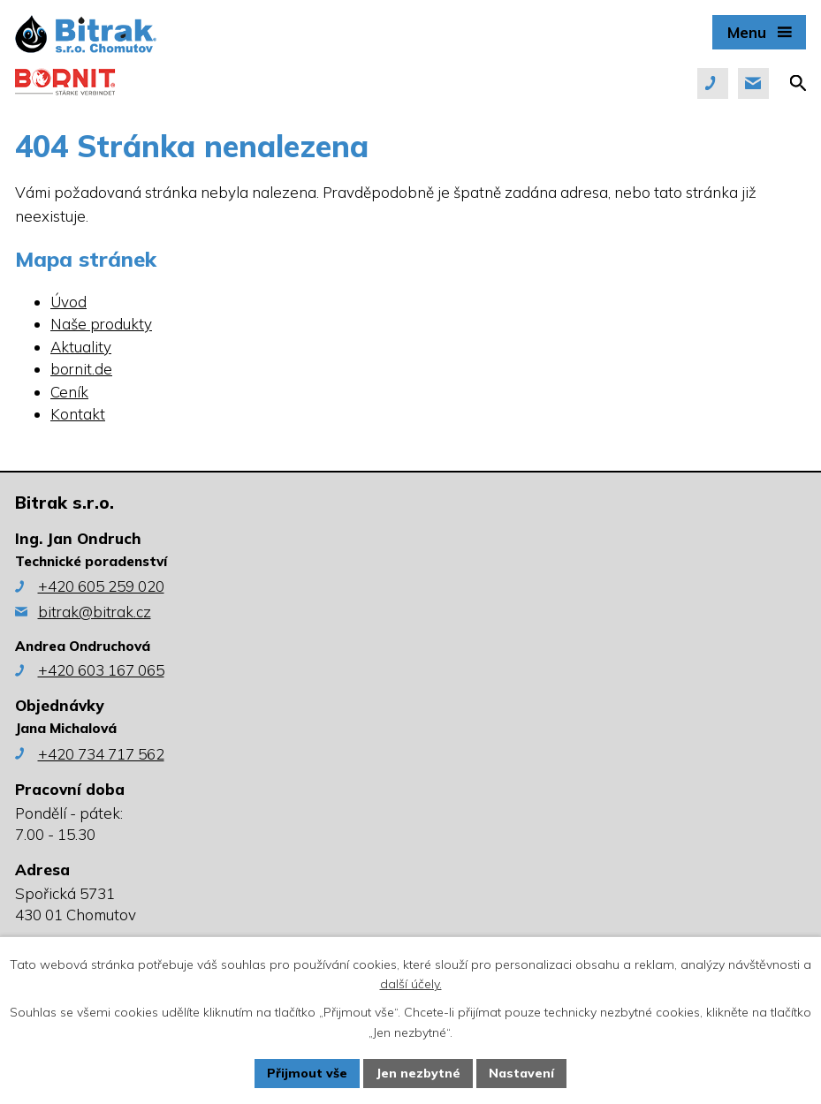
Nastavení (521, 1073)
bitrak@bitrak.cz (94, 611)
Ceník (69, 391)
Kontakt (77, 414)
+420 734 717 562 (101, 754)
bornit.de (81, 368)
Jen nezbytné (418, 1073)
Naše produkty (101, 323)
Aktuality (80, 346)
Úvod (68, 301)
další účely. (411, 985)
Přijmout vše (307, 1073)
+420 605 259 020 (101, 586)
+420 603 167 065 (101, 670)
